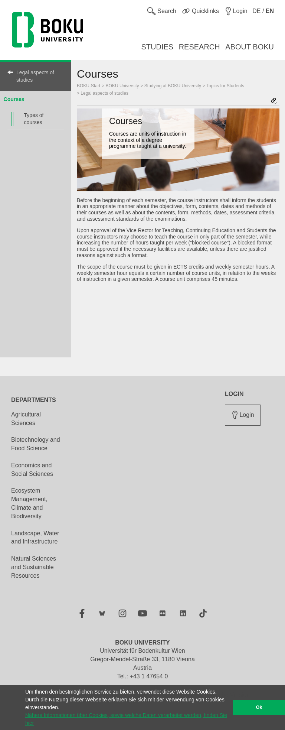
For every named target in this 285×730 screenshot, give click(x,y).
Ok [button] (259, 707)
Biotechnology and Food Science (35, 444)
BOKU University (122, 85)
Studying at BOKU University (172, 85)
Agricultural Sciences (26, 418)
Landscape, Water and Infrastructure (35, 537)
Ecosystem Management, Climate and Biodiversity (29, 503)
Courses (14, 99)
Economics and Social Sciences (32, 469)
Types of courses (34, 118)
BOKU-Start (88, 85)
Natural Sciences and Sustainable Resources (33, 567)
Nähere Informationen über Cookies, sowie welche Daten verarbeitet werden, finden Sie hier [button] (126, 719)
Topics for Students (225, 85)
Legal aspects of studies (35, 76)
